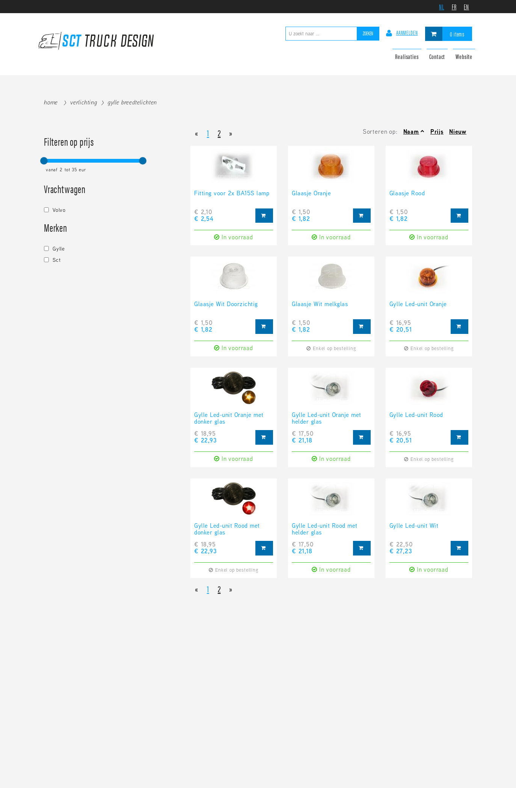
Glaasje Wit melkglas (320, 304)
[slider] (44, 161)
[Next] (231, 132)
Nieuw (457, 131)
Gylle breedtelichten (132, 102)
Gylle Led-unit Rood (416, 415)
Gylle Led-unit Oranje (418, 304)
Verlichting (83, 102)
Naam (411, 131)
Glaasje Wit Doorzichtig (226, 304)
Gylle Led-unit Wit (413, 526)
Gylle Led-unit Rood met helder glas (325, 529)
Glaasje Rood (407, 194)
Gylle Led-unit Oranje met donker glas (229, 419)
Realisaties (406, 56)
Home (51, 102)
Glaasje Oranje (311, 194)
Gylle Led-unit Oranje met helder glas (326, 419)
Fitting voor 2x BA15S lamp (232, 194)
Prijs (437, 131)
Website (464, 56)
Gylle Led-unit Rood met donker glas (227, 529)
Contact (437, 56)
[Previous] (196, 132)
